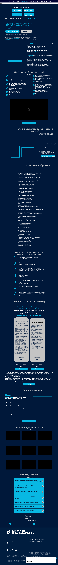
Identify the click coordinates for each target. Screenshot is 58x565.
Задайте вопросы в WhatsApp (17, 541)
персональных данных (15, 38)
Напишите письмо (14, 544)
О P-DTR (8, 1)
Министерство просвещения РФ (14, 561)
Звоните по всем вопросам (16, 539)
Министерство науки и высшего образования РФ (17, 560)
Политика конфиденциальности (36, 556)
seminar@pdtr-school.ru (14, 525)
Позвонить (47, 524)
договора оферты (8, 39)
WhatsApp (28, 524)
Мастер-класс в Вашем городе (36, 539)
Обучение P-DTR (24, 1)
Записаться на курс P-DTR (35, 541)
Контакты (48, 1)
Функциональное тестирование (37, 1)
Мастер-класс (15, 1)
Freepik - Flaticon (23, 556)
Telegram (38, 524)
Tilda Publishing (23, 555)
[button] (15, 61)
